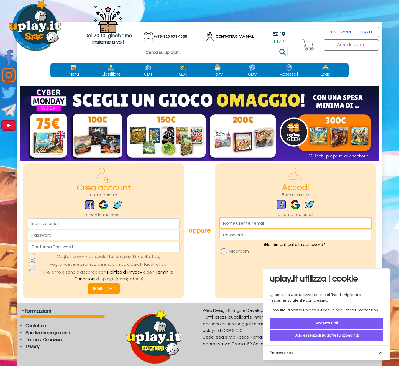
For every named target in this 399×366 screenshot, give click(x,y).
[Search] (215, 52)
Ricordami (239, 251)
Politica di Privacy (124, 272)
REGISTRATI (103, 288)
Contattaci (35, 326)
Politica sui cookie (319, 310)
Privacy (32, 346)
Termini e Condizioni (43, 339)
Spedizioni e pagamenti (47, 332)
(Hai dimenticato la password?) (295, 244)
